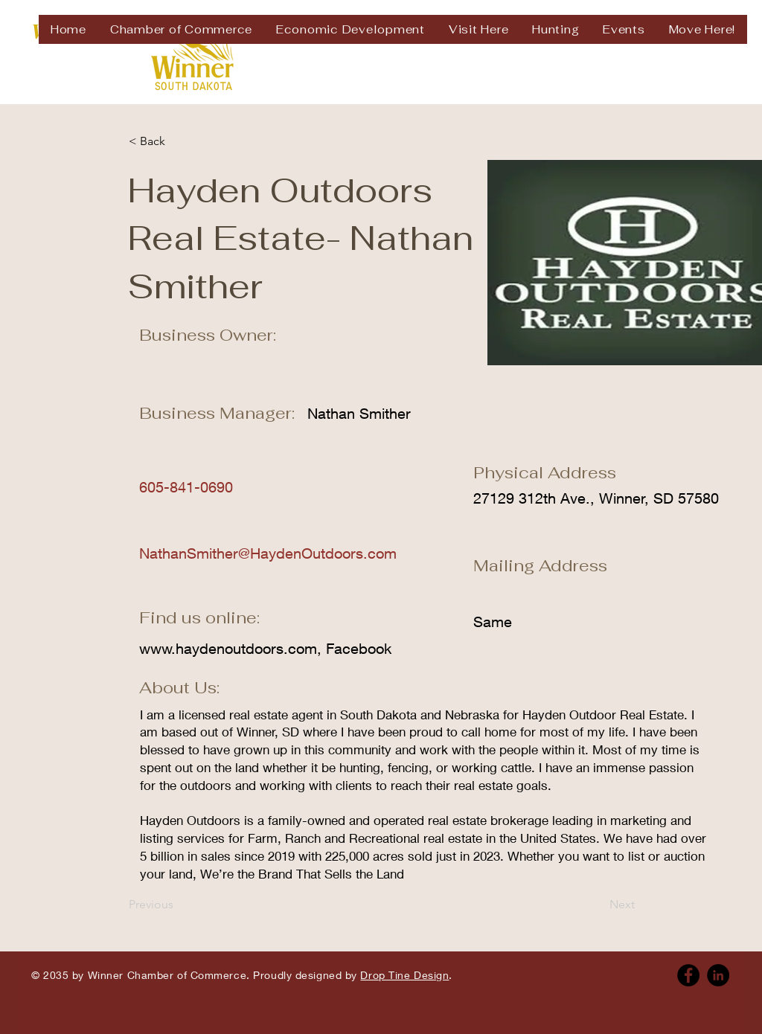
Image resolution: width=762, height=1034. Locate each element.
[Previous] (178, 905)
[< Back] (178, 141)
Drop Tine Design (404, 975)
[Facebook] (688, 975)
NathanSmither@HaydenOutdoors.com (268, 553)
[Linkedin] (718, 975)
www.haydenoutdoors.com (228, 648)
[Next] (597, 905)
